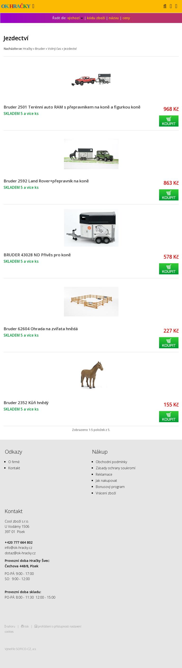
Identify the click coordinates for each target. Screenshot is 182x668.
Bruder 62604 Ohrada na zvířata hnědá (41, 328)
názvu (114, 18)
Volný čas (54, 49)
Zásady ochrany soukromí (115, 468)
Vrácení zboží (106, 493)
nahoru (10, 626)
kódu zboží (96, 18)
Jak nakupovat (106, 480)
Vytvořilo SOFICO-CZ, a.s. (20, 649)
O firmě (14, 462)
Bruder (40, 49)
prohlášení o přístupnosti (53, 626)
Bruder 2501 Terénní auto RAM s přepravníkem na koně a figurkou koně (72, 107)
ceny (126, 18)
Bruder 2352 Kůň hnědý (26, 402)
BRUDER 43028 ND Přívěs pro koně (37, 254)
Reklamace (104, 474)
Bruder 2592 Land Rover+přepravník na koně (46, 181)
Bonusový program (110, 486)
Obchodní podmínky (111, 462)
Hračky (27, 49)
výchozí (75, 18)
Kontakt (14, 468)
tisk (26, 626)
